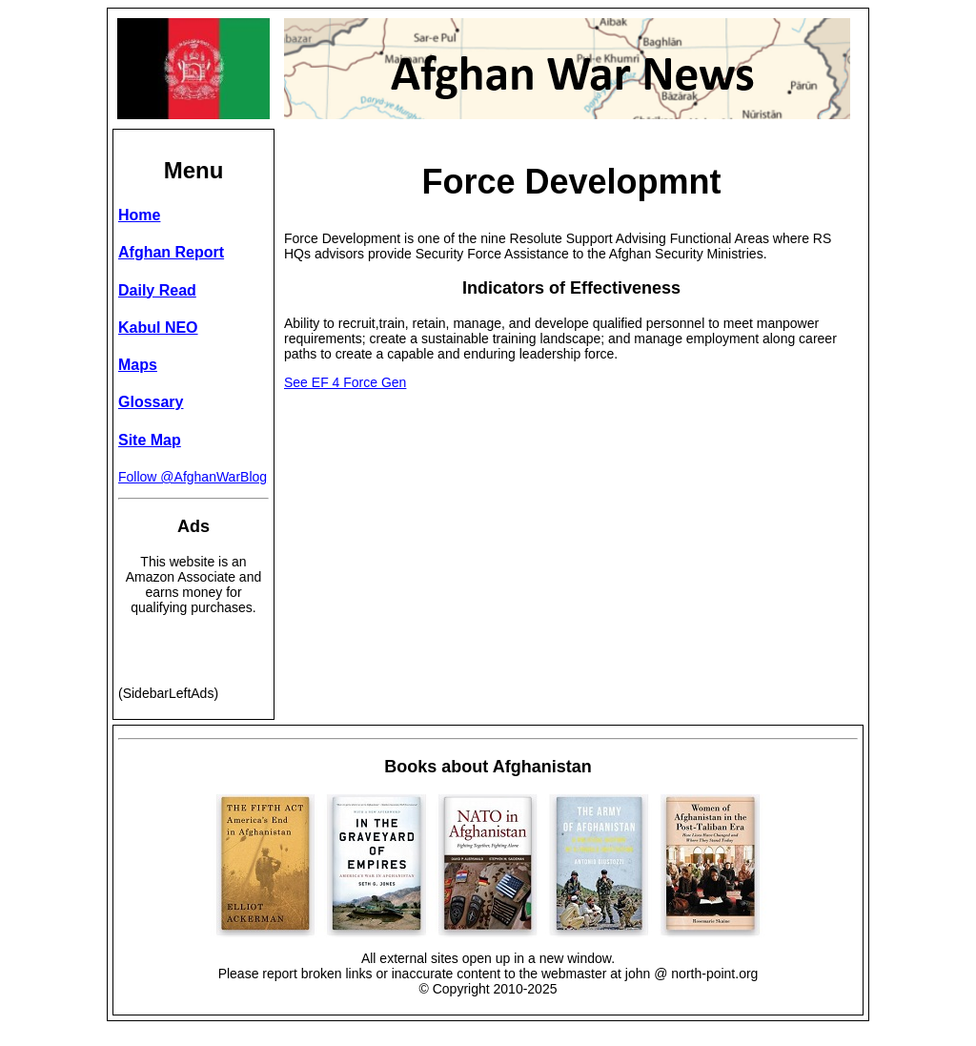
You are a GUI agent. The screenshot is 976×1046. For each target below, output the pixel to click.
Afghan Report (171, 252)
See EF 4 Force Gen (345, 382)
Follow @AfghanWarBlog (192, 476)
